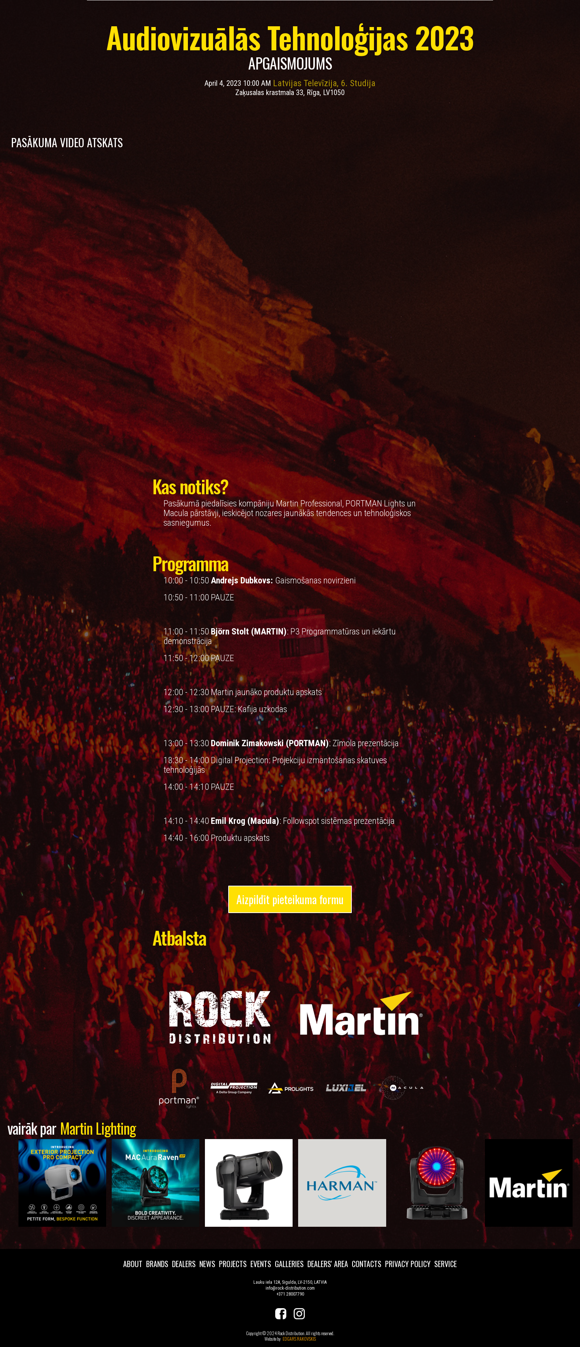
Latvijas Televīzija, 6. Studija (324, 83)
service (445, 1263)
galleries (289, 1263)
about (132, 1263)
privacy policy (408, 1263)
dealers (184, 1263)
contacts (366, 1263)
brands (157, 1263)
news (207, 1263)
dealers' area (327, 1263)
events (260, 1263)
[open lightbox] (177, 1088)
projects (233, 1263)
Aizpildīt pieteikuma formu (290, 899)
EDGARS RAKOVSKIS (299, 1338)
